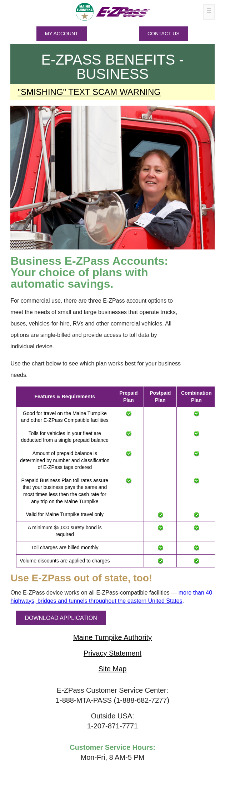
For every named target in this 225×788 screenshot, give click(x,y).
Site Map (113, 669)
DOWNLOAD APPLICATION (61, 618)
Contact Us (164, 33)
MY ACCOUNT (61, 33)
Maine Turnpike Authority (112, 637)
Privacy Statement (112, 653)
